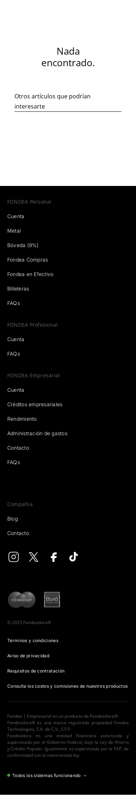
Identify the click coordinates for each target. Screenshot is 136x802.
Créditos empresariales (34, 404)
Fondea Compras (27, 259)
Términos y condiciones (32, 640)
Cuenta (15, 216)
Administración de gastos (37, 433)
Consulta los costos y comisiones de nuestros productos (67, 686)
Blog (12, 518)
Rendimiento (22, 419)
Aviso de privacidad (28, 655)
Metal (14, 231)
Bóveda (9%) (23, 245)
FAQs (13, 303)
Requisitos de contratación (36, 671)
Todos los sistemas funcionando (47, 775)
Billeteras (18, 288)
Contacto (18, 448)
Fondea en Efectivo (30, 274)
